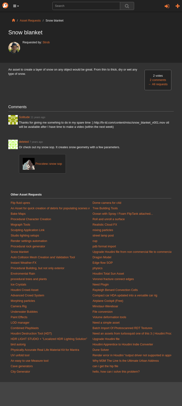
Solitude (24, 117)
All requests (158, 84)
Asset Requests (30, 20)
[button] (16, 5)
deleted (24, 141)
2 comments (158, 80)
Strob (46, 42)
